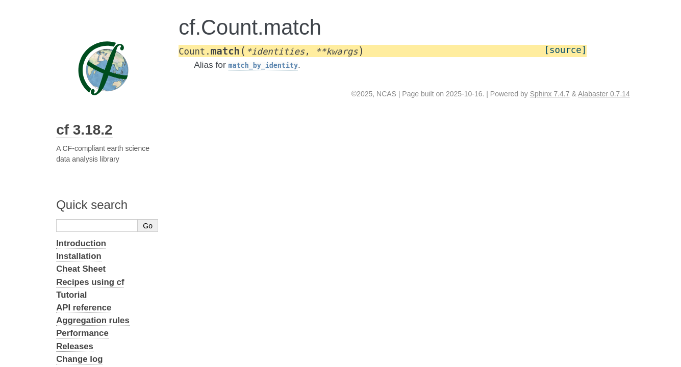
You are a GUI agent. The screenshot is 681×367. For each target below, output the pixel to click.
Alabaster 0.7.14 (604, 94)
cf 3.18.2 (84, 130)
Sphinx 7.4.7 (550, 94)
